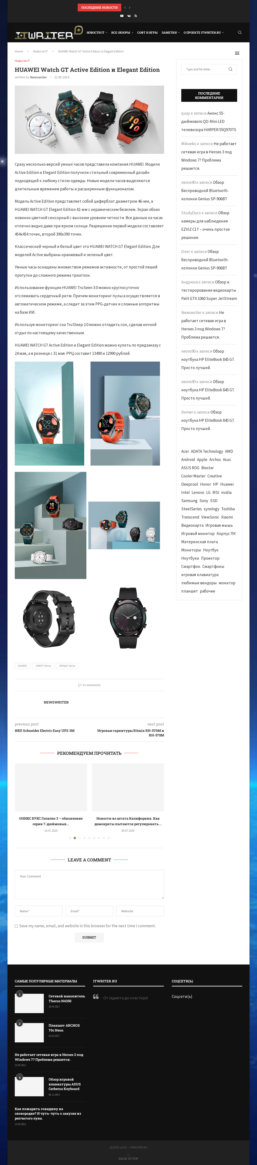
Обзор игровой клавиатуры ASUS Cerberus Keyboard (65, 1084)
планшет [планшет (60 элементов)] (189, 591)
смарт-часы (43, 666)
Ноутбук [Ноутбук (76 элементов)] (211, 550)
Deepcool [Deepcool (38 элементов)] (189, 484)
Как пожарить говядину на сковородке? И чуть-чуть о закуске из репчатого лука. (48, 1113)
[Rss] (136, 16)
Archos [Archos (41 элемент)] (215, 459)
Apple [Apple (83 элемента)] (202, 459)
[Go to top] (128, 1158)
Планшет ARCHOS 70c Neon (64, 1027)
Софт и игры (147, 32)
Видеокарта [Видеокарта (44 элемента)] (192, 525)
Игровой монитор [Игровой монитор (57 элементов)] (198, 533)
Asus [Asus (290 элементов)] (227, 459)
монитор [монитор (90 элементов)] (227, 583)
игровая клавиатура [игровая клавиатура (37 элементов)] (200, 574)
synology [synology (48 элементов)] (211, 509)
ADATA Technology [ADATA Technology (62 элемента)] (207, 451)
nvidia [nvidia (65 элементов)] (226, 492)
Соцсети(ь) (182, 996)
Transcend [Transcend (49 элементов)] (190, 517)
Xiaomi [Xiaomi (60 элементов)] (227, 517)
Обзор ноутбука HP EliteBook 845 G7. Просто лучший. (207, 359)
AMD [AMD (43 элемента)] (229, 451)
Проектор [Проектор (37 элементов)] (210, 558)
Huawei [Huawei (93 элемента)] (227, 484)
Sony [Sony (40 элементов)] (203, 500)
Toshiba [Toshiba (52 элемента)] (228, 509)
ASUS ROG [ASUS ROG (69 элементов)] (190, 467)
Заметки (169, 32)
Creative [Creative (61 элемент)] (214, 476)
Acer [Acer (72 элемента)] (185, 451)
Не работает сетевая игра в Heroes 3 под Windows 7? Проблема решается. (49, 1057)
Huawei (22, 666)
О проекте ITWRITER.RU (202, 32)
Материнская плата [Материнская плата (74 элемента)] (199, 541)
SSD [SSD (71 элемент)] (214, 500)
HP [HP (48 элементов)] (215, 484)
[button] (125, 7)
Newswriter (38, 77)
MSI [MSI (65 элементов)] (215, 492)
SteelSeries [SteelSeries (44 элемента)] (191, 509)
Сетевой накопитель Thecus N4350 (67, 998)
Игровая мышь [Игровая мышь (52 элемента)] (219, 525)
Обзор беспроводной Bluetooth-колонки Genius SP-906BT (205, 190)
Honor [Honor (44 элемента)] (205, 484)
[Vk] (129, 16)
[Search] (239, 32)
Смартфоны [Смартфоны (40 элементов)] (213, 566)
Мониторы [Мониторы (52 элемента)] (191, 550)
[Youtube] (121, 16)
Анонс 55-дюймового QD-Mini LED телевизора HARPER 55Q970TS (208, 121)
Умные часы (67, 666)
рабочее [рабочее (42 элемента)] (207, 591)
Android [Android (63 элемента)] (188, 459)
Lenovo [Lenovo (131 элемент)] (198, 492)
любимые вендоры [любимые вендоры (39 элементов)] (199, 583)
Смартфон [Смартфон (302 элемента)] (190, 566)
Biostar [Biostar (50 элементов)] (207, 467)
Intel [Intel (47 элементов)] (185, 492)
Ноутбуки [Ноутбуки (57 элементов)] (190, 558)
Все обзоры (120, 32)
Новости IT (95, 32)
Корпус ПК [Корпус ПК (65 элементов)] (226, 533)
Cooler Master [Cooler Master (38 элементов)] (193, 476)
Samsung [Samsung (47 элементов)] (189, 500)
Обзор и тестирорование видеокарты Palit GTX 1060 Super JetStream (209, 290)
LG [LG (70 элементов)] (208, 492)
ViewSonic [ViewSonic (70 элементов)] (210, 517)
